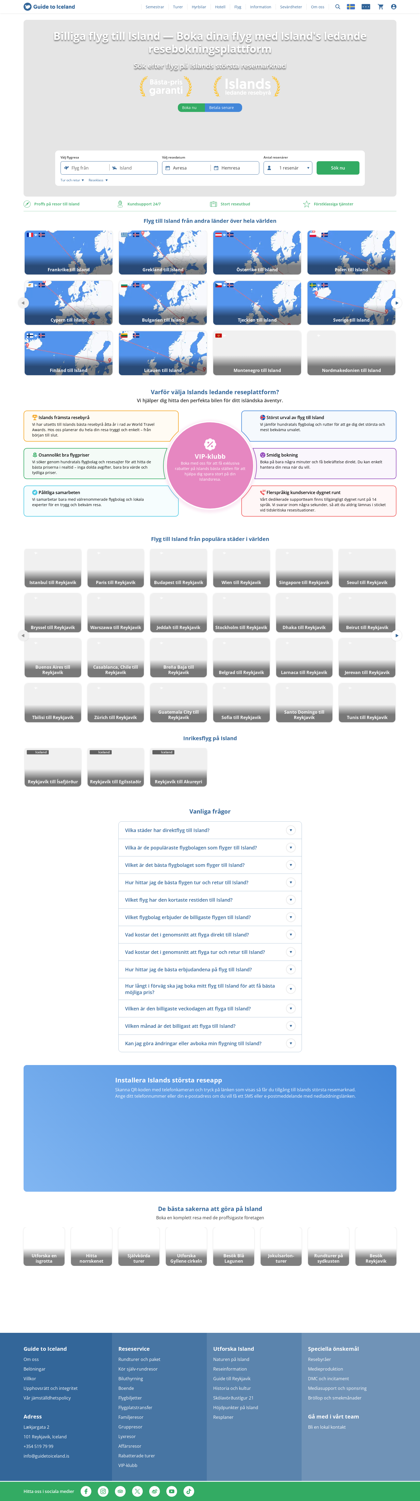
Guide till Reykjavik (231, 1378)
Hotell (220, 6)
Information (260, 6)
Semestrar (155, 6)
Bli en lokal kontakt (327, 1427)
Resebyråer (319, 1359)
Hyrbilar (199, 6)
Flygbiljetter (130, 1398)
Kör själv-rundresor (138, 1369)
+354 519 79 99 (38, 1446)
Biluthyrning (130, 1378)
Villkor (30, 1378)
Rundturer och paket (139, 1359)
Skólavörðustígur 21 (233, 1398)
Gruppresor (130, 1426)
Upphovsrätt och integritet (51, 1388)
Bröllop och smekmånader (335, 1398)
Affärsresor (129, 1446)
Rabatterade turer (136, 1455)
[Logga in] (393, 6)
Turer (178, 6)
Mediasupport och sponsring (337, 1388)
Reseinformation (230, 1369)
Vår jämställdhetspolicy (47, 1398)
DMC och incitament (328, 1378)
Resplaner (223, 1417)
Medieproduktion (325, 1369)
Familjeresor (131, 1417)
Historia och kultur (232, 1388)
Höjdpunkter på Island (235, 1407)
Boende (126, 1388)
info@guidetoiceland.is (46, 1456)
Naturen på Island (231, 1359)
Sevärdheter (291, 6)
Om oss (317, 6)
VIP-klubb (127, 1465)
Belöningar (35, 1369)
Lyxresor (127, 1436)
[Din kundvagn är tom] (381, 6)
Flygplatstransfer (135, 1407)
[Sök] (337, 7)
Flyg (237, 6)
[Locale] (351, 6)
